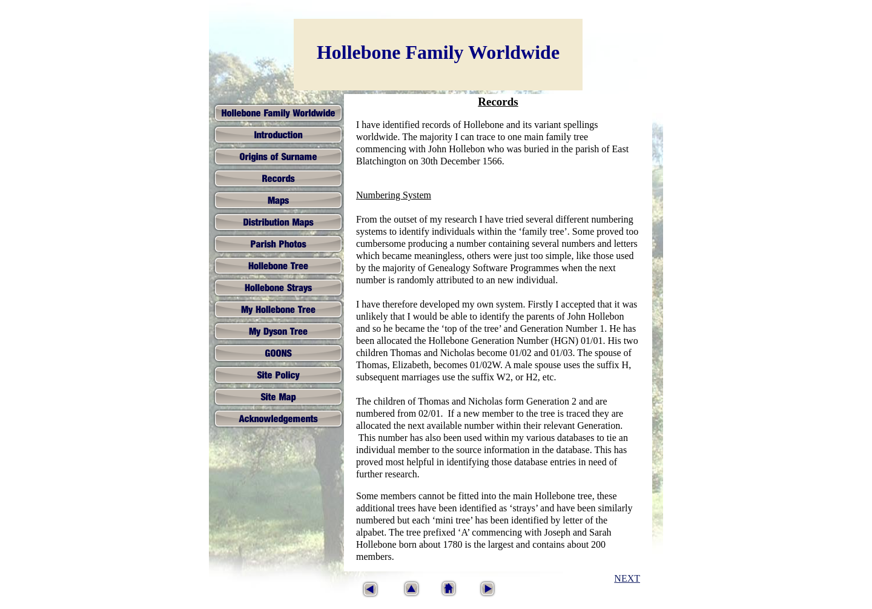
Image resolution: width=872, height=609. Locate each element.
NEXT (627, 578)
